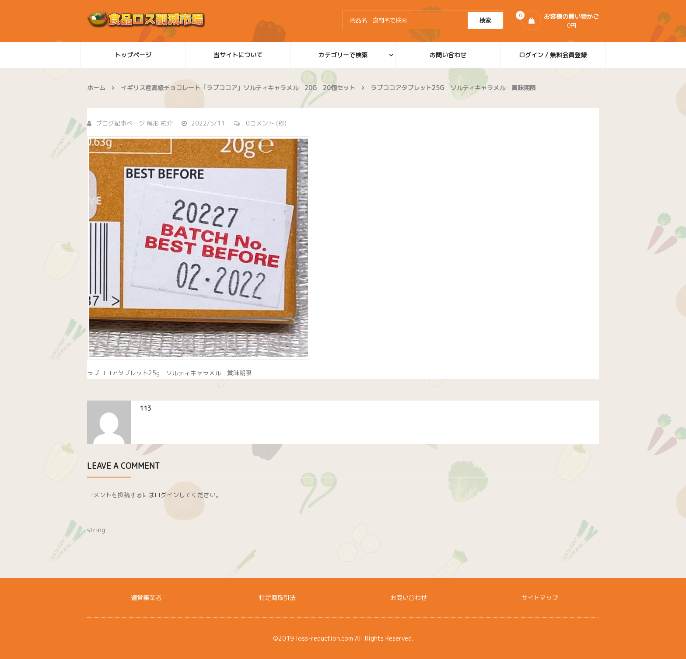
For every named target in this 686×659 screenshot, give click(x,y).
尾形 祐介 (160, 123)
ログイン (166, 495)
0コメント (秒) (260, 123)
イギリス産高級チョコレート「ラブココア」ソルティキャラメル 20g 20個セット (238, 88)
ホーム (96, 88)
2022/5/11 (203, 123)
